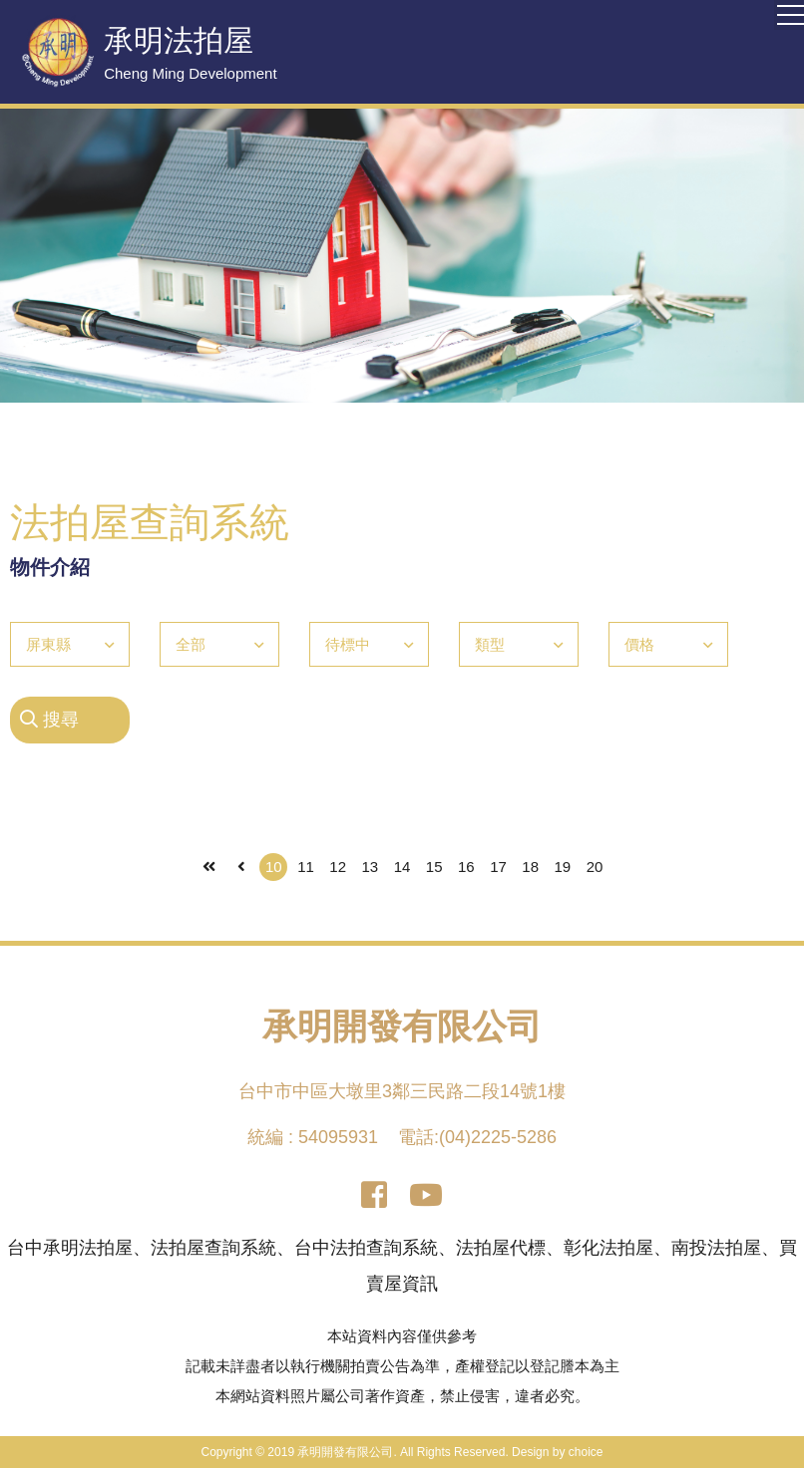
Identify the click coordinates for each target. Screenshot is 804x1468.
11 (305, 866)
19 (563, 866)
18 (530, 866)
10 (273, 866)
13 (369, 866)
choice (586, 1452)
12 (337, 866)
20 (595, 866)
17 (498, 866)
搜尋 (49, 720)
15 (434, 866)
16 (466, 866)
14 (402, 866)
